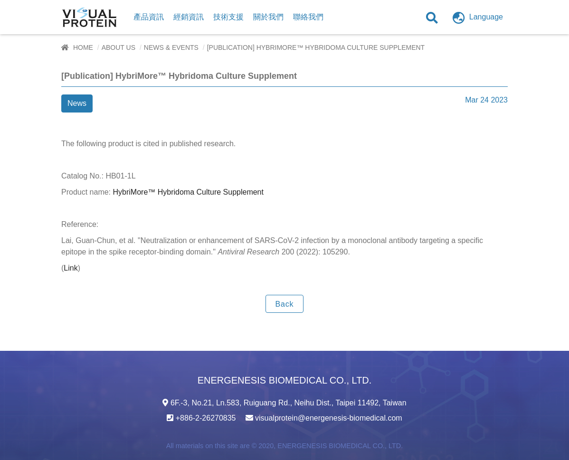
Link (70, 268)
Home (83, 47)
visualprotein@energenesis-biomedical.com (328, 418)
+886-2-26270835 (206, 418)
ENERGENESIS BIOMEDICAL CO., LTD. (340, 446)
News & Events (171, 47)
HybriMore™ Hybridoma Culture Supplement (188, 192)
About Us (118, 47)
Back (284, 304)
